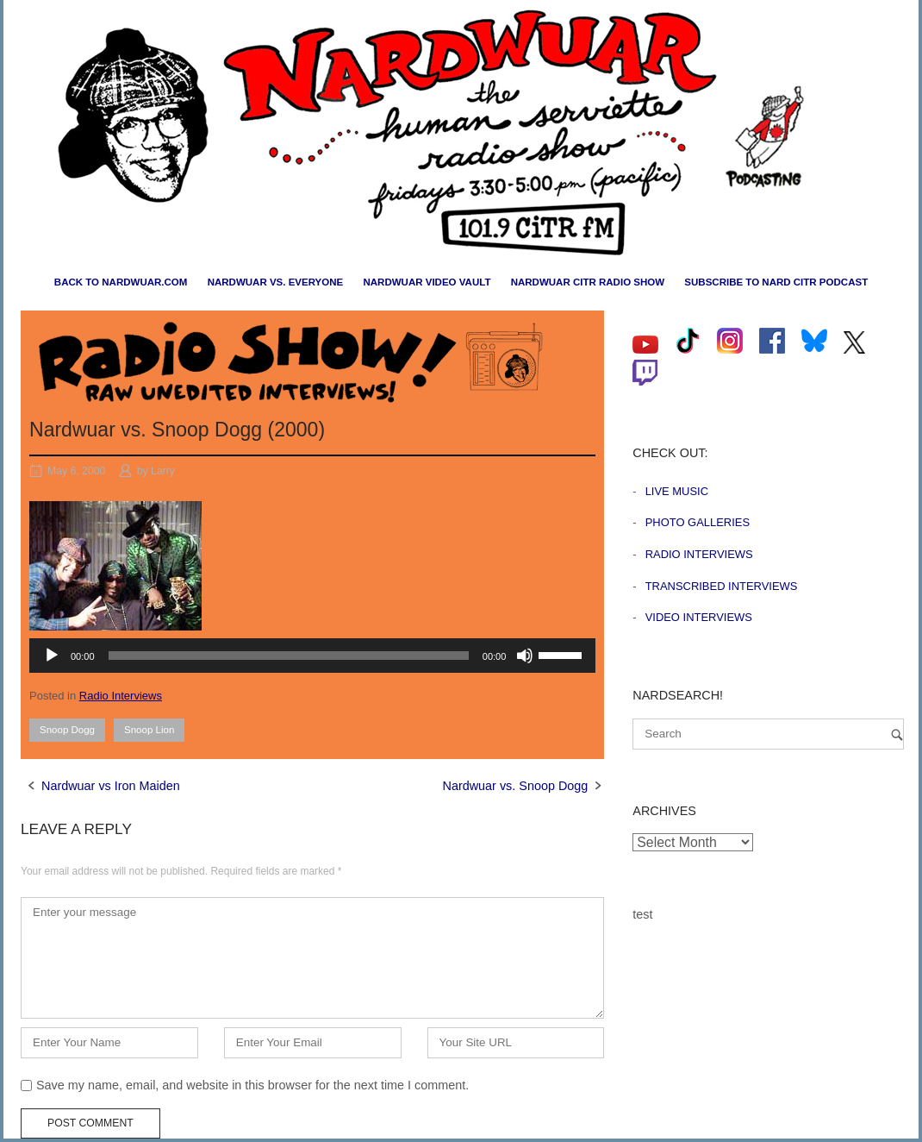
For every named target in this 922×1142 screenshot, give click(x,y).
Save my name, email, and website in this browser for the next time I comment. (252, 1085)
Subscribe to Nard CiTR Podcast (776, 282)
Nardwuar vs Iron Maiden (110, 786)
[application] (312, 655)
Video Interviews (698, 617)
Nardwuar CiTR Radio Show (587, 282)
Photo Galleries (697, 522)
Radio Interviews (120, 695)
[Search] (897, 734)
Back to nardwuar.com (121, 282)
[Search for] (768, 734)
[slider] (289, 655)
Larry (163, 471)
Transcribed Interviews (721, 586)
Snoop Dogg (67, 730)
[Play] (51, 655)
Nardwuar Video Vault (426, 282)
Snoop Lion (149, 730)
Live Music (676, 491)
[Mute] (524, 655)
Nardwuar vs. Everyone (276, 282)
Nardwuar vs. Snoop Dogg (516, 786)
